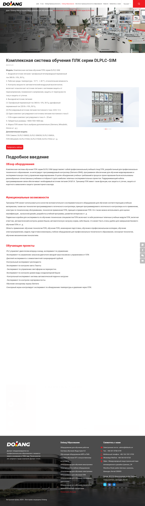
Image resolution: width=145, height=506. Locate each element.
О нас (42, 4)
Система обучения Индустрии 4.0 (73, 451)
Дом (37, 4)
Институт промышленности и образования (88, 4)
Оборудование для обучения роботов (75, 447)
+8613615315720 (124, 458)
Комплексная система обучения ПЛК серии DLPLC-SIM (73, 10)
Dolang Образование (68, 4)
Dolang (44, 500)
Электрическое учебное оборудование (75, 468)
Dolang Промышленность (53, 4)
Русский (126, 4)
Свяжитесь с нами (115, 4)
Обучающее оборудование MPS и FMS (75, 454)
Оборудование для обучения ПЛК (39, 10)
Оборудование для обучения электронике (76, 471)
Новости (105, 4)
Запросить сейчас (14, 147)
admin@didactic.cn (126, 447)
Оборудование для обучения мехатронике (76, 464)
